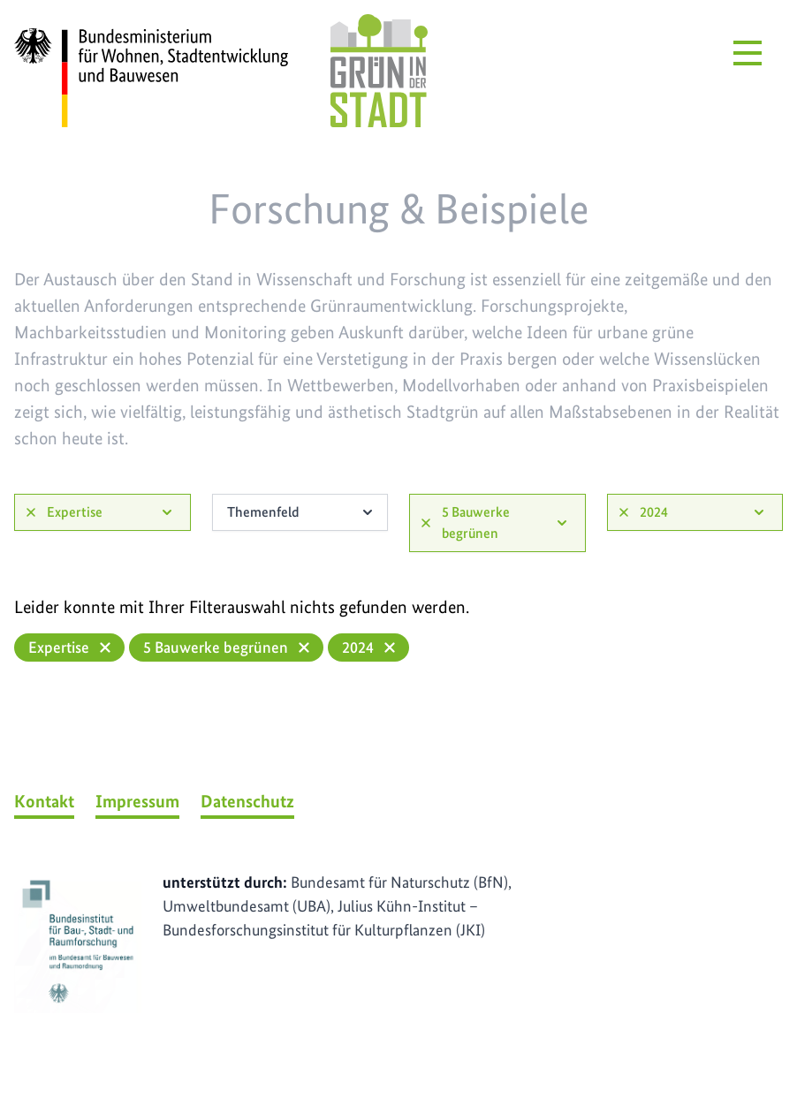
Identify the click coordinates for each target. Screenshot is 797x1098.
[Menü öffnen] (747, 53)
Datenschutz (247, 801)
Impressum (137, 801)
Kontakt (44, 801)
